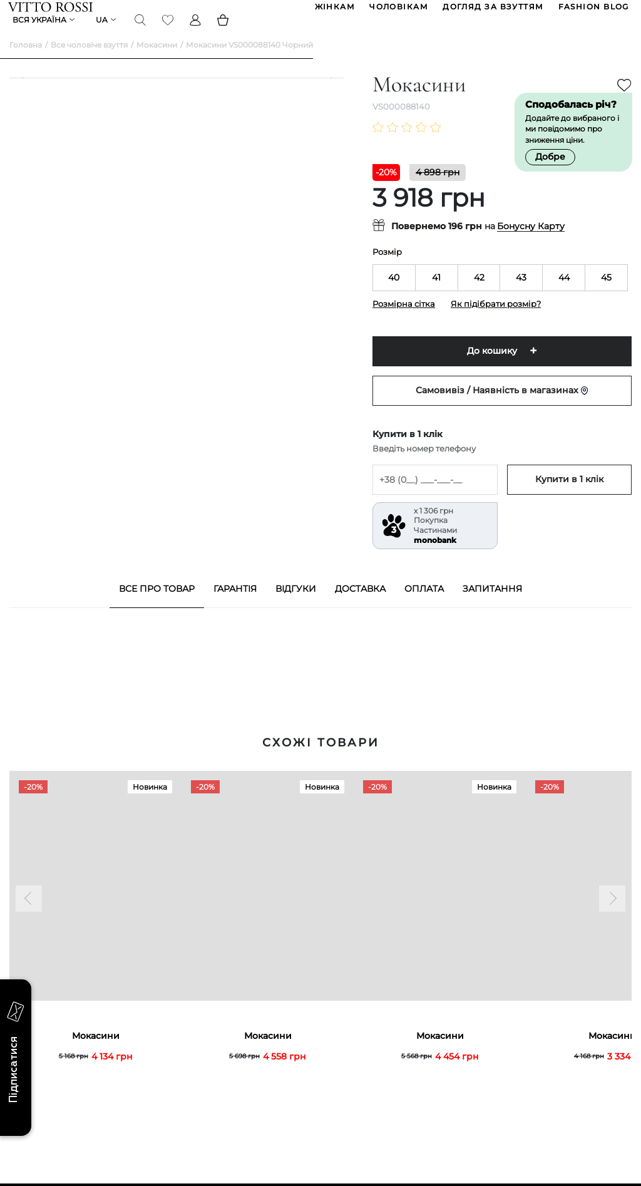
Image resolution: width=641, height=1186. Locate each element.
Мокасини (156, 63)
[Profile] (196, 33)
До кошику (492, 369)
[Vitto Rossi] (51, 11)
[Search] (141, 33)
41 (436, 295)
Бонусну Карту (531, 245)
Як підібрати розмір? (496, 322)
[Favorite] (169, 33)
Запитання (492, 606)
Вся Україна (41, 34)
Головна (25, 63)
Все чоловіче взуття (89, 63)
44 (564, 295)
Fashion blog (592, 11)
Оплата (424, 606)
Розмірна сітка (403, 322)
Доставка (360, 606)
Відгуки (295, 606)
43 (521, 295)
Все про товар (157, 606)
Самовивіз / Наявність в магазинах (502, 409)
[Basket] (224, 33)
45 (606, 295)
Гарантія (235, 606)
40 (393, 295)
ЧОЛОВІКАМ (397, 11)
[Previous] (29, 319)
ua (103, 34)
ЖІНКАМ (334, 11)
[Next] (325, 319)
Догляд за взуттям (491, 11)
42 (479, 295)
